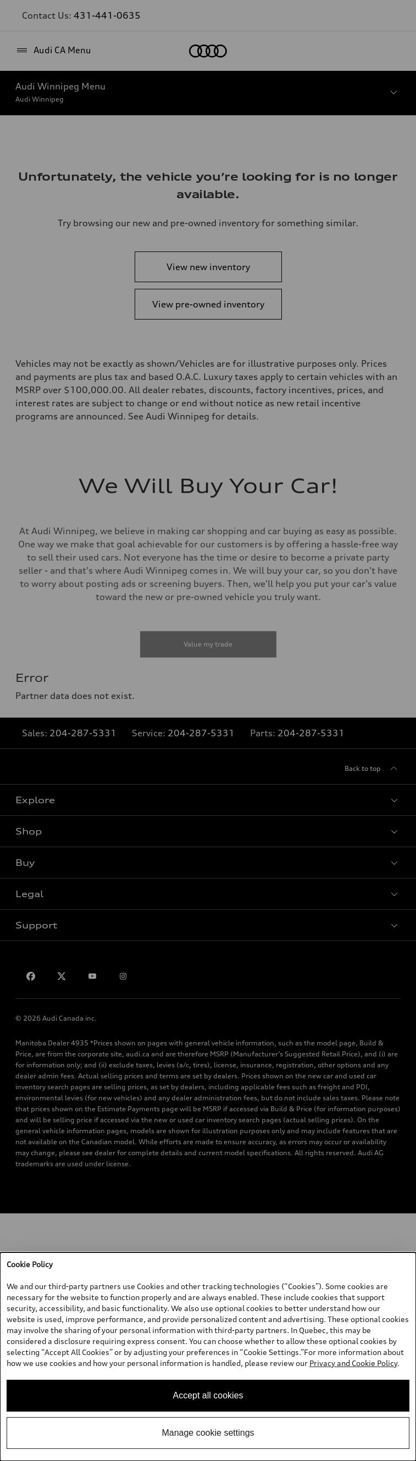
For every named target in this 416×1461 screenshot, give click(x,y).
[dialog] (208, 1356)
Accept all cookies (208, 1395)
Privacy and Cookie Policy (353, 1363)
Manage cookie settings (208, 1432)
